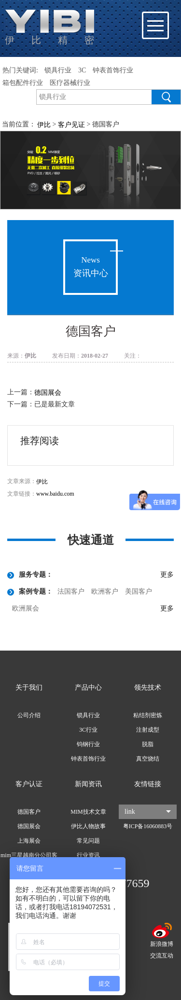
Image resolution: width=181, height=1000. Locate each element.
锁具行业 (57, 70)
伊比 (42, 481)
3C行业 (88, 729)
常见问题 (88, 840)
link (148, 811)
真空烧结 (147, 758)
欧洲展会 (25, 608)
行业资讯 (88, 855)
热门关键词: (20, 70)
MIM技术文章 (88, 811)
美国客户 (138, 591)
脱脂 (147, 744)
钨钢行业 (88, 744)
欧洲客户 (104, 591)
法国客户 (70, 591)
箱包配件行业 (22, 82)
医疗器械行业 (70, 82)
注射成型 (147, 729)
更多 (167, 574)
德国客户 (29, 811)
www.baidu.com (55, 493)
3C (82, 70)
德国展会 (47, 392)
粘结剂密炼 (147, 715)
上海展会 (29, 840)
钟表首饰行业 (113, 70)
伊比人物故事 (88, 826)
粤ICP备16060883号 (148, 826)
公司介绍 (29, 715)
